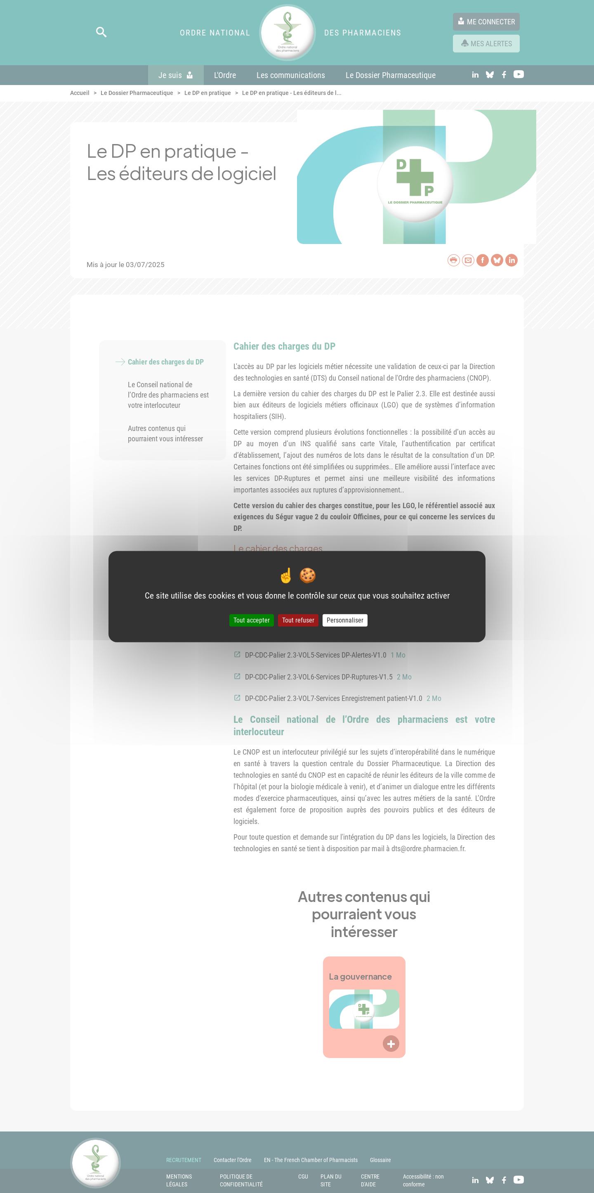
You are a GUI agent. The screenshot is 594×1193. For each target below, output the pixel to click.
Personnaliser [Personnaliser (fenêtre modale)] (345, 620)
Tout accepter (251, 620)
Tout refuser (298, 620)
